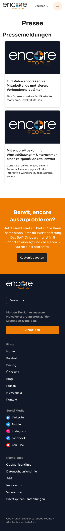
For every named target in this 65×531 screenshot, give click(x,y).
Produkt (12, 358)
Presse (11, 386)
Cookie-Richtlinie (18, 464)
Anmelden (32, 330)
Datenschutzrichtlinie (21, 471)
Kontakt (11, 399)
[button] (42, 5)
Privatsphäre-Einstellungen (25, 499)
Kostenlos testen (32, 257)
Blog (9, 379)
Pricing (11, 365)
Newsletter (14, 393)
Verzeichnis (14, 492)
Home (10, 351)
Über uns (12, 372)
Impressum (14, 485)
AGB (9, 478)
